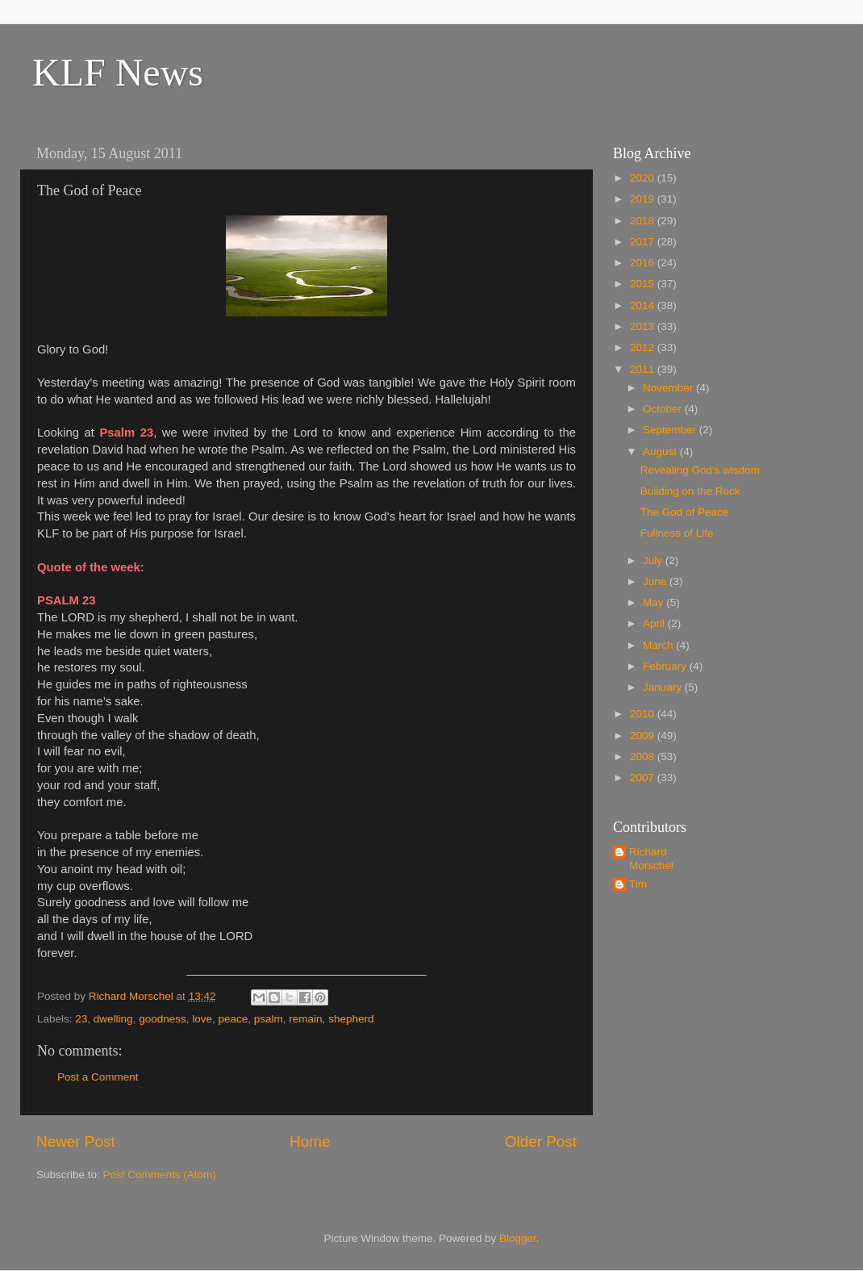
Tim (638, 884)
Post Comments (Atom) (159, 1175)
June (656, 581)
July (654, 560)
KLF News (117, 72)
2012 (643, 347)
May (654, 602)
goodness (162, 1019)
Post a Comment (98, 1077)
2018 (643, 221)
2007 (643, 777)
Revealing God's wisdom (700, 470)
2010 (643, 714)
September (671, 430)
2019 (643, 199)
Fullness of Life (677, 533)
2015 (643, 284)
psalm (268, 1019)
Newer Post (75, 1141)
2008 (643, 756)
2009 (643, 736)
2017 (643, 242)
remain (305, 1019)
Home (310, 1141)
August (661, 451)
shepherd (350, 1019)
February (666, 666)
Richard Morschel (651, 858)
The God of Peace (684, 512)
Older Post (541, 1141)
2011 (643, 369)
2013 (643, 326)
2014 (643, 305)
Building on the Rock (690, 491)
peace (233, 1019)
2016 (643, 263)
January (664, 687)
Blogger (517, 1238)
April (655, 623)
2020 (643, 178)
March (659, 645)
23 (81, 1019)
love (202, 1019)
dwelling (113, 1019)
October (664, 409)
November (669, 388)
